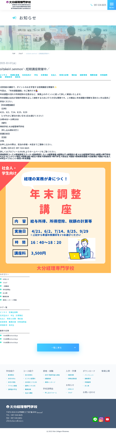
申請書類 (88, 382)
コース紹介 (28, 370)
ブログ (5, 283)
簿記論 (20, 318)
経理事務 (3, 322)
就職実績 (48, 378)
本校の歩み (11, 378)
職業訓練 (6, 296)
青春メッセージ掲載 (10, 300)
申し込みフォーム (51, 393)
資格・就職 (48, 370)
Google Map (42, 412)
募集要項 (88, 378)
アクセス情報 (12, 386)
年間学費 (71, 375)
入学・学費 (71, 370)
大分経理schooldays (10, 335)
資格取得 (3, 325)
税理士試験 (11, 318)
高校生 (11, 325)
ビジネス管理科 (30, 378)
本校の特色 (11, 382)
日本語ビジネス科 (31, 382)
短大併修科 (28, 375)
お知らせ (6, 279)
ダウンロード (89, 370)
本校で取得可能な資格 (52, 375)
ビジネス (3, 312)
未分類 (5, 293)
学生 (12, 315)
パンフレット (89, 375)
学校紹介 (10, 370)
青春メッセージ (50, 382)
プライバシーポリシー (14, 420)
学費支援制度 (72, 378)
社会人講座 (28, 393)
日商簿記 (19, 315)
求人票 (87, 386)
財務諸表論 (22, 322)
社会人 (2, 318)
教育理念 (11, 375)
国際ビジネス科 (30, 386)
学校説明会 (6, 289)
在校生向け (4, 315)
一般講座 (6, 286)
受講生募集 (13, 312)
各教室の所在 (12, 389)
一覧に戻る (56, 347)
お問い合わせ (89, 392)
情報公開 (106, 370)
